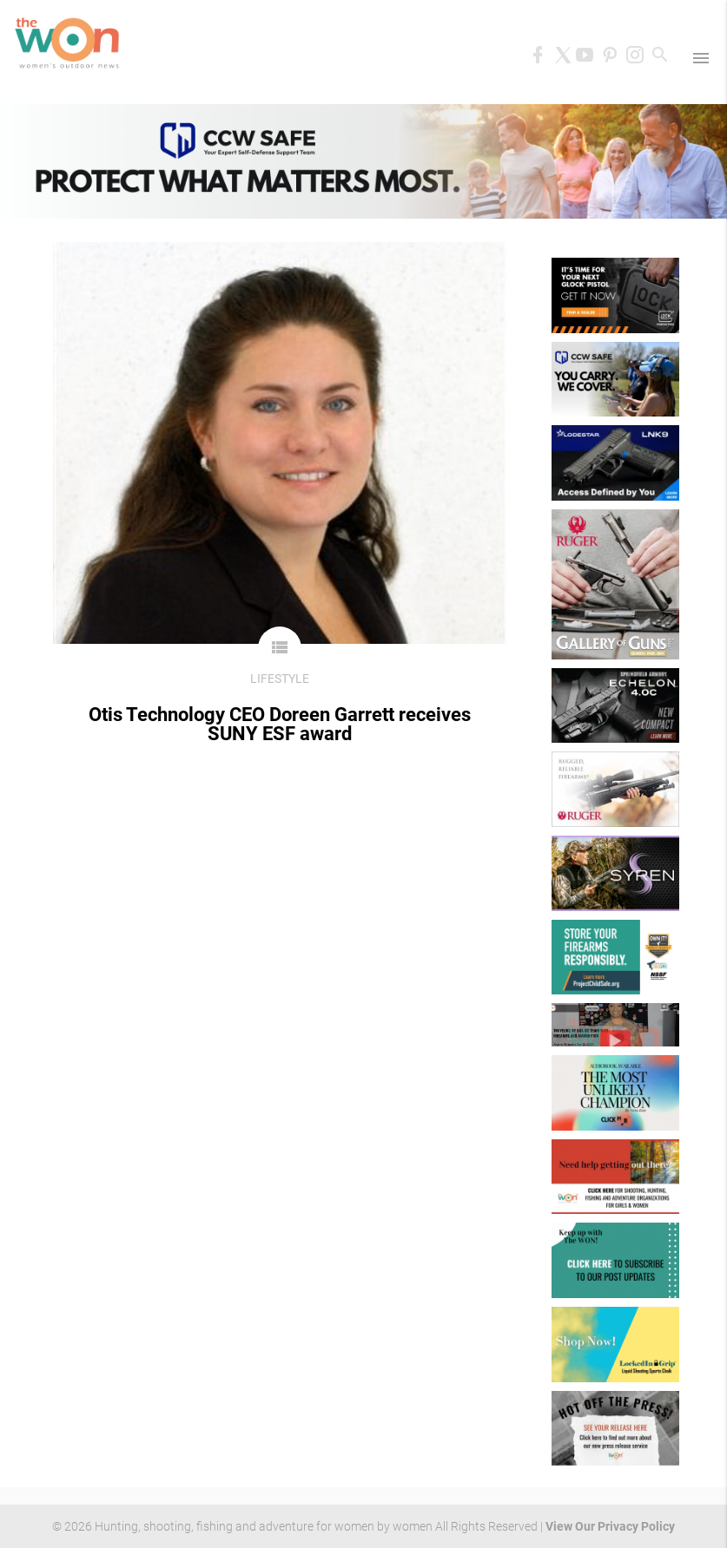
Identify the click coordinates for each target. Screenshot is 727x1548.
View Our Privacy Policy (610, 1526)
